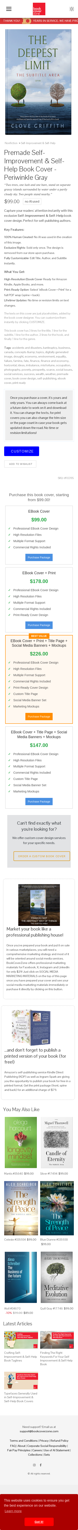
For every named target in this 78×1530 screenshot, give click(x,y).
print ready (19, 383)
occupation (63, 365)
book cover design (24, 378)
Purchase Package (39, 557)
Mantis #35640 (13, 1173)
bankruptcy (50, 348)
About (21, 1446)
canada (8, 352)
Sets (47, 1454)
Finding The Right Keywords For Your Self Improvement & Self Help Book (56, 1358)
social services (13, 374)
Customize (22, 451)
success (29, 374)
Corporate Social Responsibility (47, 1446)
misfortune (48, 365)
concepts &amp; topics (29, 352)
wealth (40, 374)
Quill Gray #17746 (51, 1308)
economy (31, 356)
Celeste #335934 (15, 1239)
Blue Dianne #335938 (54, 1239)
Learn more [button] (13, 1511)
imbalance (32, 365)
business (64, 348)
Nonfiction (11, 143)
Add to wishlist (20, 464)
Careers (37, 1450)
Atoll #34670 (12, 1308)
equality (61, 356)
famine (17, 361)
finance (35, 361)
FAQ (13, 1446)
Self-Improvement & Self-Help (38, 143)
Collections (35, 1454)
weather (50, 374)
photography (12, 369)
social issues (64, 369)
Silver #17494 (48, 1173)
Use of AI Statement (56, 1450)
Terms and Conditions (24, 1441)
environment (46, 356)
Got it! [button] (39, 1522)
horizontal (10, 365)
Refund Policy (59, 1441)
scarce (50, 369)
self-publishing (46, 378)
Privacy (44, 1441)
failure (8, 361)
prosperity (38, 369)
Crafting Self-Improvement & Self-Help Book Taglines (20, 1356)
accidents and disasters (27, 348)
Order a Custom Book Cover (42, 856)
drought (19, 356)
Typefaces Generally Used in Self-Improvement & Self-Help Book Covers (20, 1397)
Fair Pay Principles (18, 1450)
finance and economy (55, 361)
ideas (21, 365)
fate (26, 361)
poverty (26, 369)
